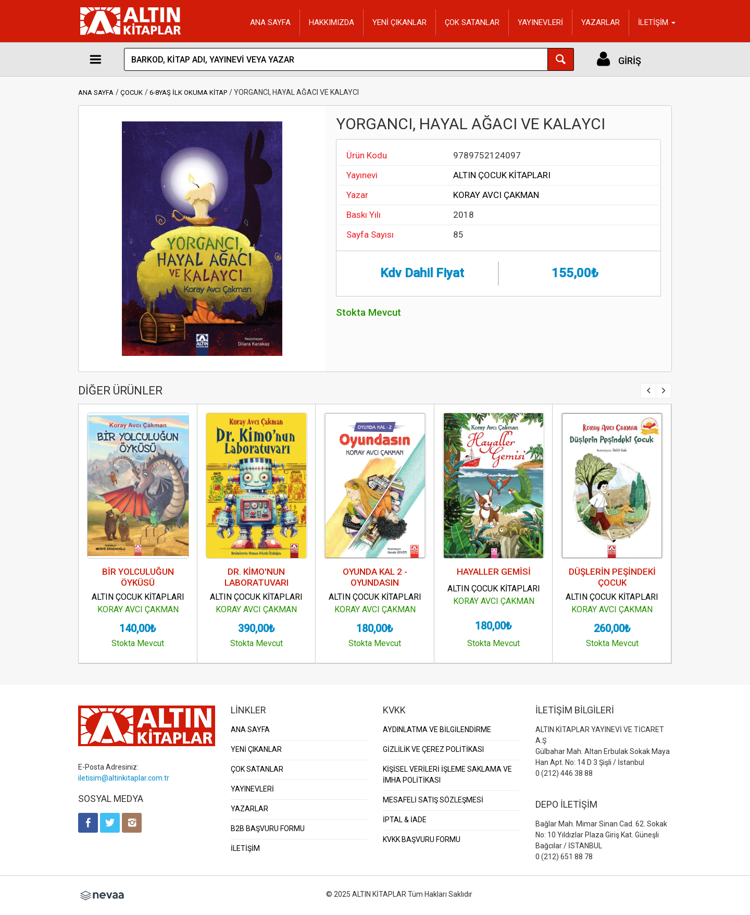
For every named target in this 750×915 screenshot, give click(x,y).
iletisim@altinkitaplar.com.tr (123, 778)
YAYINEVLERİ (540, 22)
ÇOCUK (131, 92)
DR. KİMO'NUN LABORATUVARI (256, 577)
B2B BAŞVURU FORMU (268, 828)
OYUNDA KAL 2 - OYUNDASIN (375, 577)
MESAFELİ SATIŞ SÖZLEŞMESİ (433, 800)
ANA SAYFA (270, 22)
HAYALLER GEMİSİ (494, 571)
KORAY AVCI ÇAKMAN (496, 195)
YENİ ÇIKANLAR (399, 22)
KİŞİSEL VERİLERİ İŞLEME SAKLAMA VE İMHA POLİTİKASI (447, 774)
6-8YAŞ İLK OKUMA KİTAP (188, 92)
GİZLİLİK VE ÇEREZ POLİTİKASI (433, 749)
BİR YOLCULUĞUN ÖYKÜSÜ (138, 577)
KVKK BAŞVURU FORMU (421, 839)
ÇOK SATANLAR (472, 22)
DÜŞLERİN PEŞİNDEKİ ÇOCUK (612, 577)
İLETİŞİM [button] (657, 22)
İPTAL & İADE (405, 819)
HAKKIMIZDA (331, 22)
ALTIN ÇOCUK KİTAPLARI (502, 175)
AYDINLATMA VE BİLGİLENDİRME (437, 729)
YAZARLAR (600, 22)
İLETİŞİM (245, 848)
